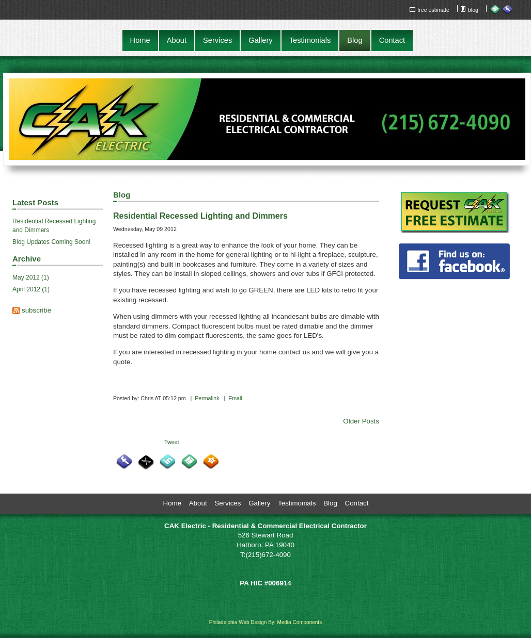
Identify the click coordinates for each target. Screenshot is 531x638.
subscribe (36, 310)
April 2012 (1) (31, 289)
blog (473, 10)
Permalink (207, 398)
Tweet (171, 442)
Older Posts (361, 421)
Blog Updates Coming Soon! (51, 242)
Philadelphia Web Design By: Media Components (265, 622)
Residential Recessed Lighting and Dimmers (54, 226)
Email (235, 398)
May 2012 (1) (30, 277)
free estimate (433, 10)
